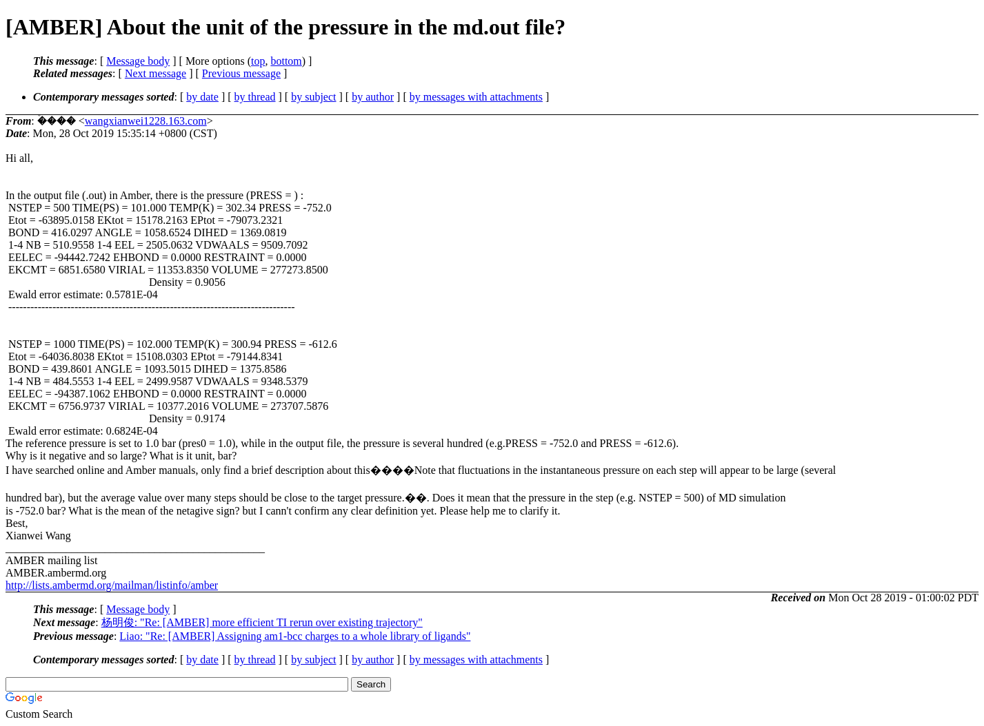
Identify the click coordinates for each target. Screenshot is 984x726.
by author (373, 97)
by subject (313, 97)
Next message (155, 73)
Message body (138, 61)
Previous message (241, 73)
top (258, 61)
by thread (255, 97)
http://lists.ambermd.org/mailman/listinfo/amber (112, 585)
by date (202, 97)
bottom (285, 61)
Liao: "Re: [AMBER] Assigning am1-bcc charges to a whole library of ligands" (294, 636)
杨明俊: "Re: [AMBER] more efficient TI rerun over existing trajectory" (262, 622)
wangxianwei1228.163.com (146, 121)
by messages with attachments (476, 97)
